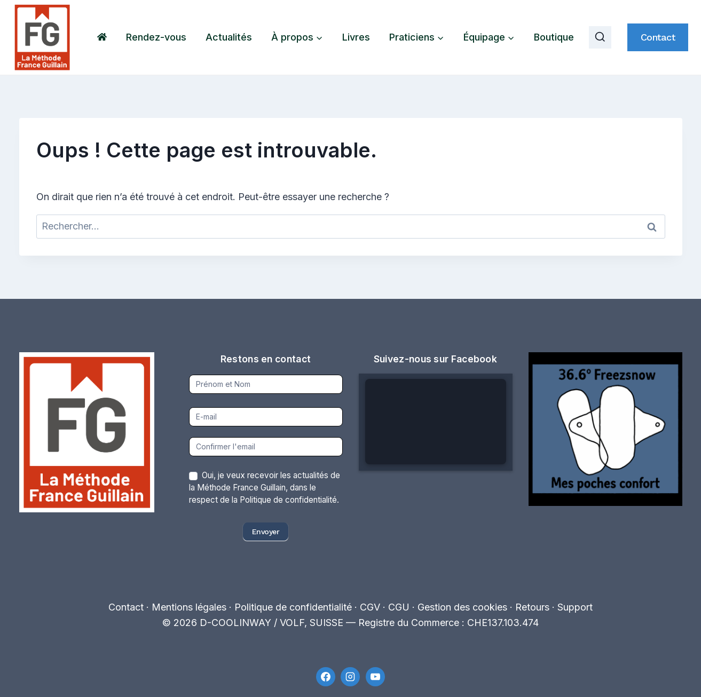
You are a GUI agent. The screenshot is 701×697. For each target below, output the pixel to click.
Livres (356, 37)
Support (575, 607)
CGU (398, 607)
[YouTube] (375, 676)
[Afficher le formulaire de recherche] (600, 37)
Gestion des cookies (462, 607)
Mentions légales (189, 607)
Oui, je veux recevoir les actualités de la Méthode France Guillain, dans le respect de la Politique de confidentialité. (264, 487)
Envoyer (266, 531)
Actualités (229, 37)
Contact (658, 37)
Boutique (554, 37)
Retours (532, 607)
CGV (370, 607)
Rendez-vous (156, 37)
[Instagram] (350, 676)
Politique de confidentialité (293, 607)
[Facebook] (325, 676)
